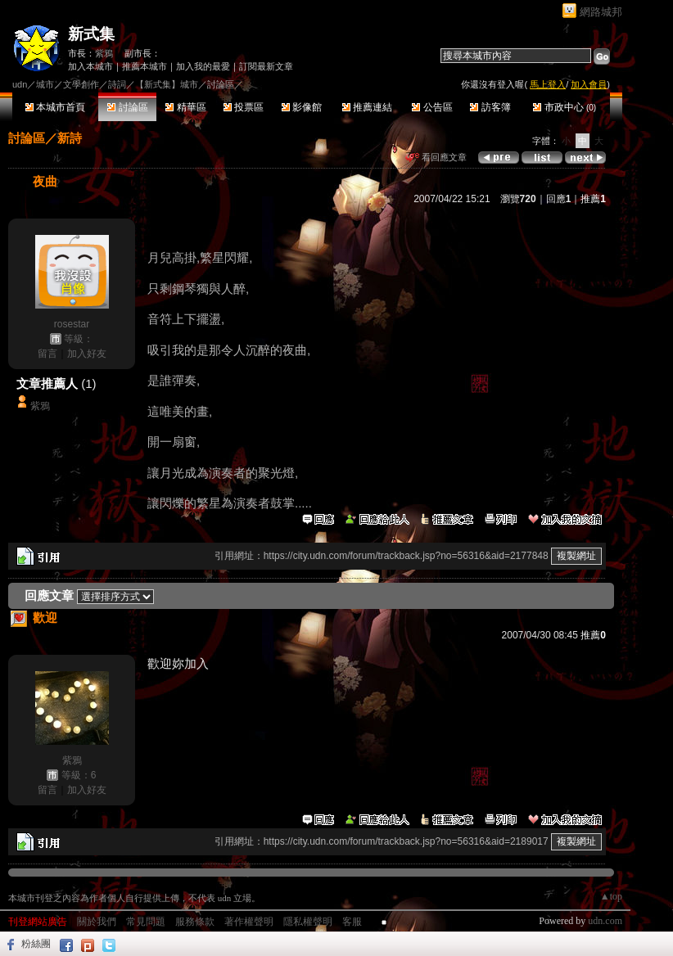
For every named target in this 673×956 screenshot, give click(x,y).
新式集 (91, 34)
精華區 (185, 107)
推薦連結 (367, 107)
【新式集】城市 (166, 84)
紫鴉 (104, 53)
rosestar (71, 324)
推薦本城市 (144, 66)
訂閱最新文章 (266, 66)
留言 (47, 353)
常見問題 (145, 921)
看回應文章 (436, 157)
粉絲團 (36, 943)
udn (19, 84)
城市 (45, 84)
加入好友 (86, 353)
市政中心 (564, 107)
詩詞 (117, 84)
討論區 (127, 107)
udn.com (605, 921)
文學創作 (81, 84)
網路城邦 (601, 12)
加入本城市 (90, 66)
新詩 (69, 138)
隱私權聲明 (307, 921)
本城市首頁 (55, 107)
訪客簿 (490, 107)
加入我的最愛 (203, 66)
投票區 (244, 107)
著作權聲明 (248, 921)
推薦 (593, 199)
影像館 (302, 107)
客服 (352, 921)
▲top (611, 896)
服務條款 (195, 921)
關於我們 (96, 921)
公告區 (432, 107)
